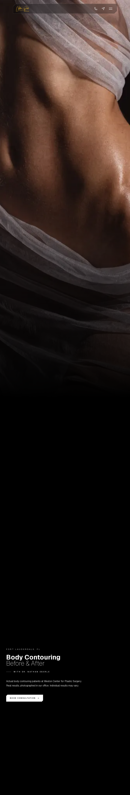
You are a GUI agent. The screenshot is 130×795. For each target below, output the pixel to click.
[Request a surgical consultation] (103, 8)
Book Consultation (24, 698)
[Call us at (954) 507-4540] (95, 8)
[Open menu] (110, 8)
